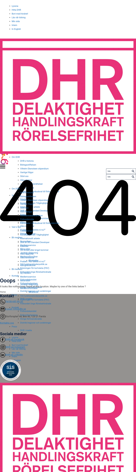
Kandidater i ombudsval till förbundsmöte (39, 223)
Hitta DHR (16, 10)
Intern (14, 25)
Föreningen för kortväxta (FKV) (34, 299)
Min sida (16, 21)
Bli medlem (17, 269)
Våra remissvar (27, 257)
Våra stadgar (26, 211)
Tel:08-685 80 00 (11, 301)
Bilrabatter (34, 292)
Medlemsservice (28, 276)
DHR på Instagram (12, 347)
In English (16, 29)
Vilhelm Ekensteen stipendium (34, 168)
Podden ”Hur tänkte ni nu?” (32, 261)
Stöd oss (24, 176)
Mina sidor (25, 280)
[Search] (133, 171)
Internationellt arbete (30, 238)
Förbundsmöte (27, 219)
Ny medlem (25, 273)
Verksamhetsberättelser (31, 215)
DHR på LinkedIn (11, 354)
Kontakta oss (7, 322)
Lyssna (15, 6)
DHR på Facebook (12, 339)
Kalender (24, 246)
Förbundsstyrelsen (29, 315)
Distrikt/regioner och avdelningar (35, 322)
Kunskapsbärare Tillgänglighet (34, 234)
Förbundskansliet (28, 311)
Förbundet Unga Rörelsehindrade (35, 303)
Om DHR (16, 157)
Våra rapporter (27, 254)
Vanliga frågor (26, 172)
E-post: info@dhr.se (13, 309)
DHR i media (26, 330)
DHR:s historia (27, 161)
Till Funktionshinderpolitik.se (33, 296)
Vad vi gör (16, 227)
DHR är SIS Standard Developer (34, 242)
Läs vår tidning (19, 17)
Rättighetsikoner (28, 265)
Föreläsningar (26, 231)
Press (14, 326)
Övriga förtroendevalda (31, 319)
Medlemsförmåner (29, 288)
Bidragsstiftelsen (28, 165)
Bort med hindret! (20, 13)
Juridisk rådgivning (29, 284)
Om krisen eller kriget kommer (34, 250)
